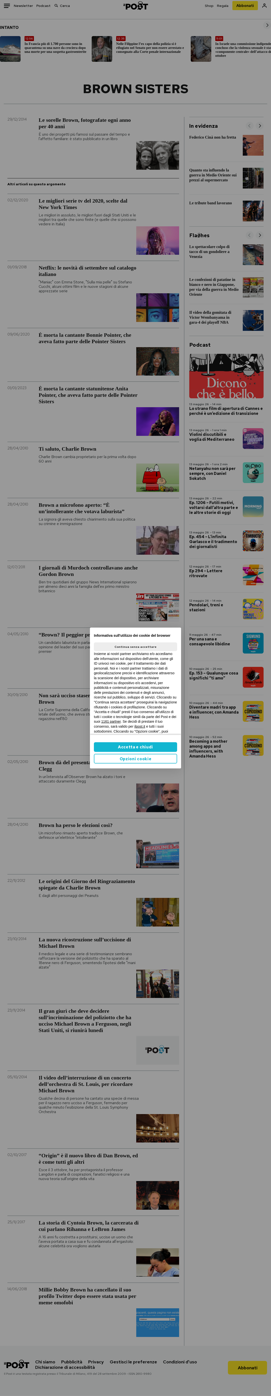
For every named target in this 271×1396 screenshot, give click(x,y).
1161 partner (111, 721)
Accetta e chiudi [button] (135, 747)
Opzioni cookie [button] (136, 758)
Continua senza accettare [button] (135, 647)
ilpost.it (139, 726)
